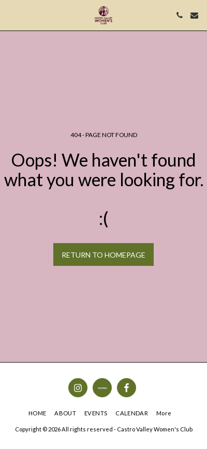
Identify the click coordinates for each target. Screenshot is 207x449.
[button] (11, 15)
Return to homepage (103, 254)
